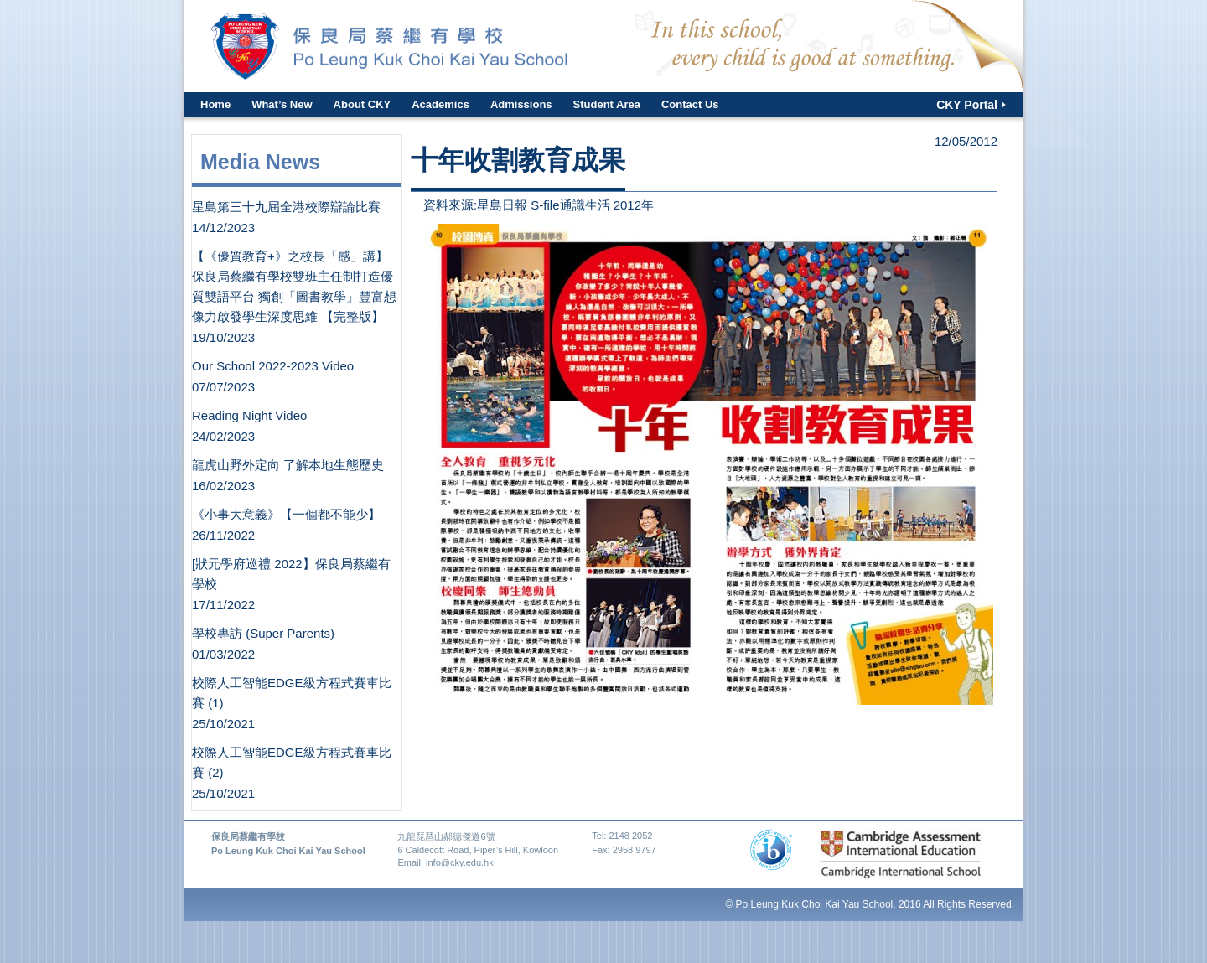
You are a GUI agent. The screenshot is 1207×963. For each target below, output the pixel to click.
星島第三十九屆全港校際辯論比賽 (286, 206)
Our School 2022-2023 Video (273, 366)
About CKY (362, 104)
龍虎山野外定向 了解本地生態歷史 (288, 465)
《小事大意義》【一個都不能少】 (286, 514)
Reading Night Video (249, 415)
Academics (440, 104)
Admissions (521, 104)
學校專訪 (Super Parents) (263, 633)
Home (215, 104)
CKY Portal (966, 104)
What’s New (281, 104)
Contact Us (690, 104)
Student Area (606, 104)
